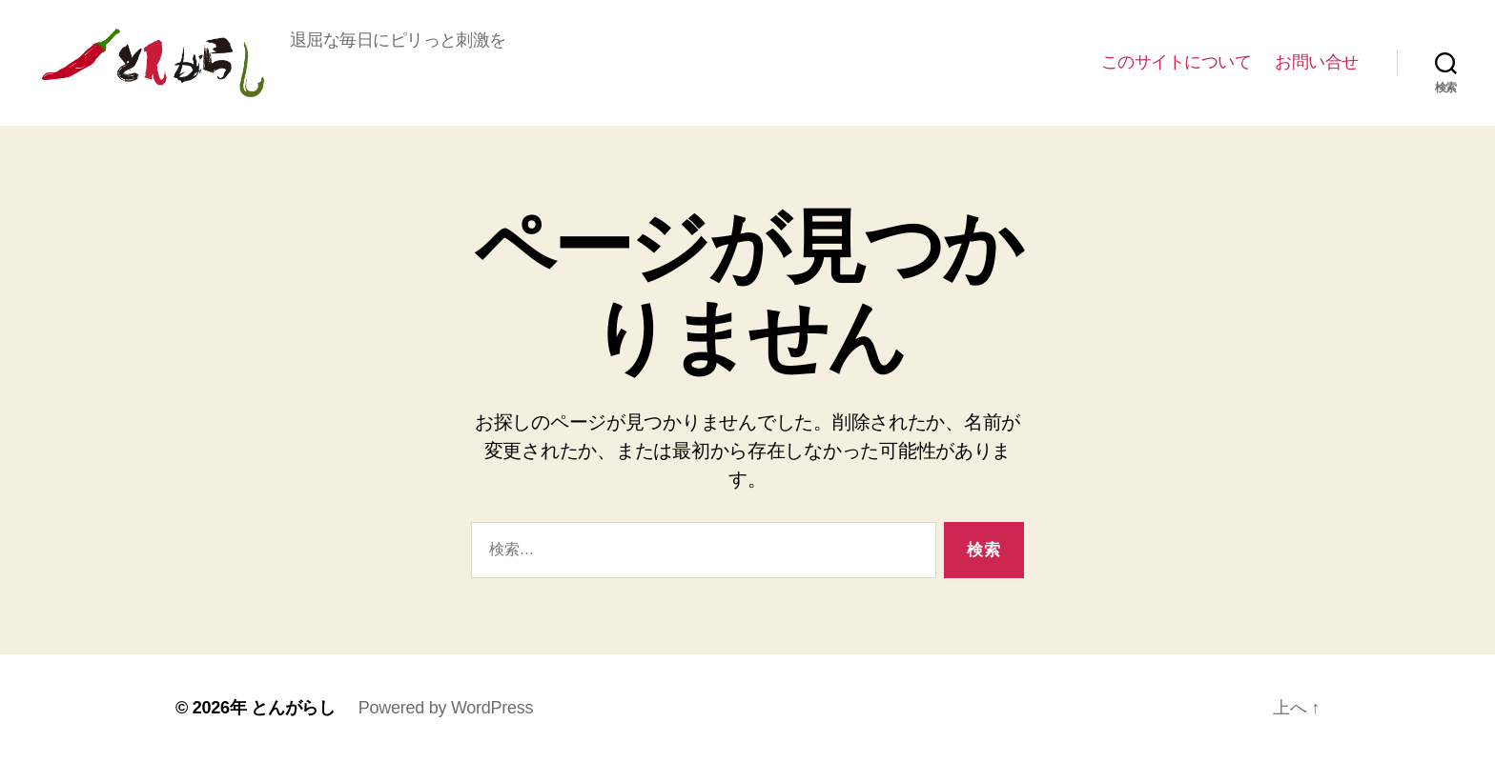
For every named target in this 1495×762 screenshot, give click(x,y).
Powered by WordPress (445, 707)
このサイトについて (1176, 61)
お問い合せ (1317, 61)
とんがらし (152, 63)
